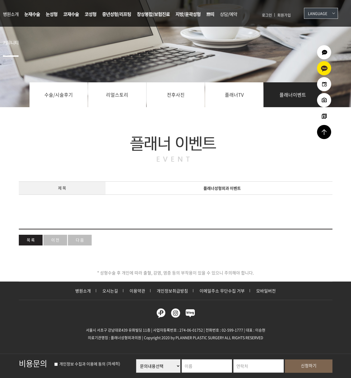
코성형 (90, 14)
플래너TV (234, 94)
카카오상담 (324, 68)
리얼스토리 (117, 94)
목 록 (31, 240)
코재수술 (71, 14)
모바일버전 (266, 291)
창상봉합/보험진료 (153, 14)
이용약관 (137, 291)
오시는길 (110, 291)
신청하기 (309, 365)
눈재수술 (32, 14)
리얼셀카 (324, 116)
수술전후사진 (324, 100)
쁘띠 (210, 14)
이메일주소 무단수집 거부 (222, 291)
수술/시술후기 (58, 94)
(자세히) (113, 364)
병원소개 (11, 14)
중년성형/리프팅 (116, 14)
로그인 (267, 15)
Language (317, 13)
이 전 (55, 240)
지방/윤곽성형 (188, 14)
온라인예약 (324, 84)
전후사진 (176, 94)
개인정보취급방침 (172, 291)
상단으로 (324, 132)
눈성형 (51, 14)
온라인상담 (324, 52)
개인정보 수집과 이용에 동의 (80, 364)
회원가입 (284, 15)
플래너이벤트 (292, 94)
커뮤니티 (11, 42)
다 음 (80, 240)
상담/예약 (228, 14)
